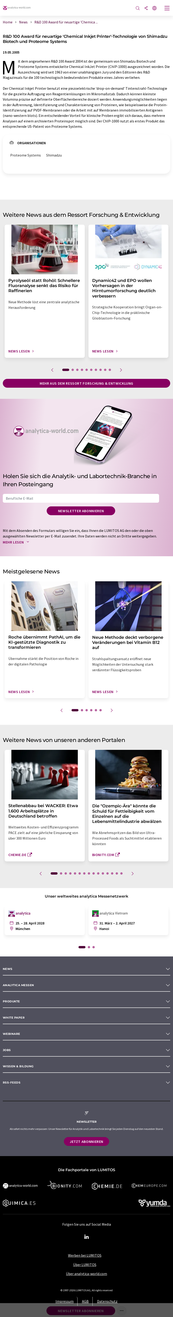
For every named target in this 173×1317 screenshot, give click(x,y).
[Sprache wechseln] (154, 8)
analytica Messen (18, 985)
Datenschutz (107, 1301)
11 (103, 873)
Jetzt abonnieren (86, 1141)
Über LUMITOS (84, 1264)
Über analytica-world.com (86, 1273)
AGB (85, 1301)
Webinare (11, 1034)
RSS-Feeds (11, 1082)
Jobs (7, 1050)
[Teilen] (146, 8)
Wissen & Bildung (18, 1066)
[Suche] (137, 8)
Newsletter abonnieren (81, 510)
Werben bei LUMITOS (84, 1255)
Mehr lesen (17, 542)
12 (107, 873)
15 (121, 873)
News (8, 969)
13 (112, 873)
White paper (14, 1017)
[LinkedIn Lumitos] (86, 1237)
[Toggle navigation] (167, 9)
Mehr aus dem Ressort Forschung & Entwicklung (86, 383)
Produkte (11, 1001)
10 (110, 370)
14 (117, 873)
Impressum (64, 1301)
